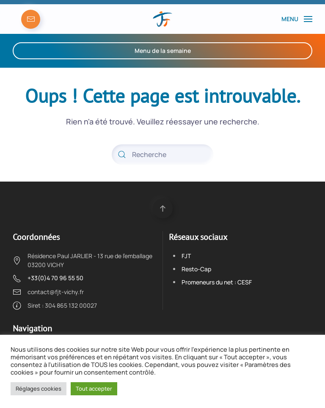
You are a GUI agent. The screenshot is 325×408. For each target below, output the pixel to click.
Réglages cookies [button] (38, 388)
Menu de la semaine (163, 51)
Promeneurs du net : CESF (217, 282)
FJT (186, 256)
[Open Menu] (297, 19)
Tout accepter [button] (94, 388)
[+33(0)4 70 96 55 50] (17, 278)
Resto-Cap (196, 269)
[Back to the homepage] (162, 19)
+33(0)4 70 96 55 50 (55, 278)
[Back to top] (163, 208)
